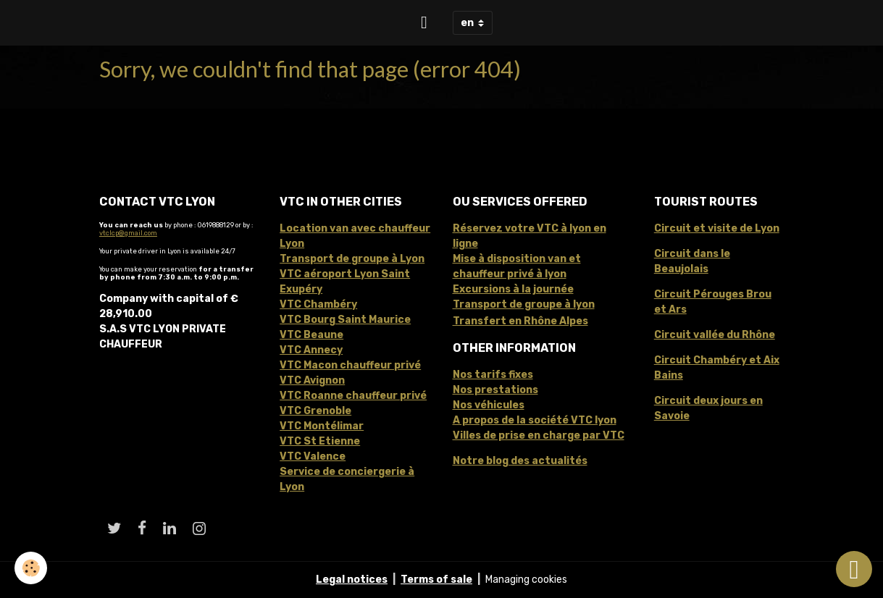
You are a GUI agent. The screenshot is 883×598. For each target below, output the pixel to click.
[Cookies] (30, 568)
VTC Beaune (311, 335)
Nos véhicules (488, 405)
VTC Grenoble (315, 411)
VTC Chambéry (318, 304)
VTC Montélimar (322, 426)
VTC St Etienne (320, 441)
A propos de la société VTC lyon (534, 420)
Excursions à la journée (513, 289)
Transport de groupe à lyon (524, 304)
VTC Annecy (311, 350)
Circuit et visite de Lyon (716, 228)
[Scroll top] (854, 569)
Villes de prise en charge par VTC (538, 435)
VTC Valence (313, 456)
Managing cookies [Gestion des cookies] (526, 579)
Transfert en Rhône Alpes (520, 321)
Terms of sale (436, 579)
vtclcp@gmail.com (128, 233)
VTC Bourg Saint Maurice (345, 319)
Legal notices (352, 579)
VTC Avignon (312, 380)
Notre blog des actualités (520, 461)
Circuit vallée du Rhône (714, 335)
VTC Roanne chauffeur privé (353, 395)
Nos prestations (495, 390)
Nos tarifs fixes (493, 375)
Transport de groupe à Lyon (352, 259)
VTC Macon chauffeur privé (350, 365)
